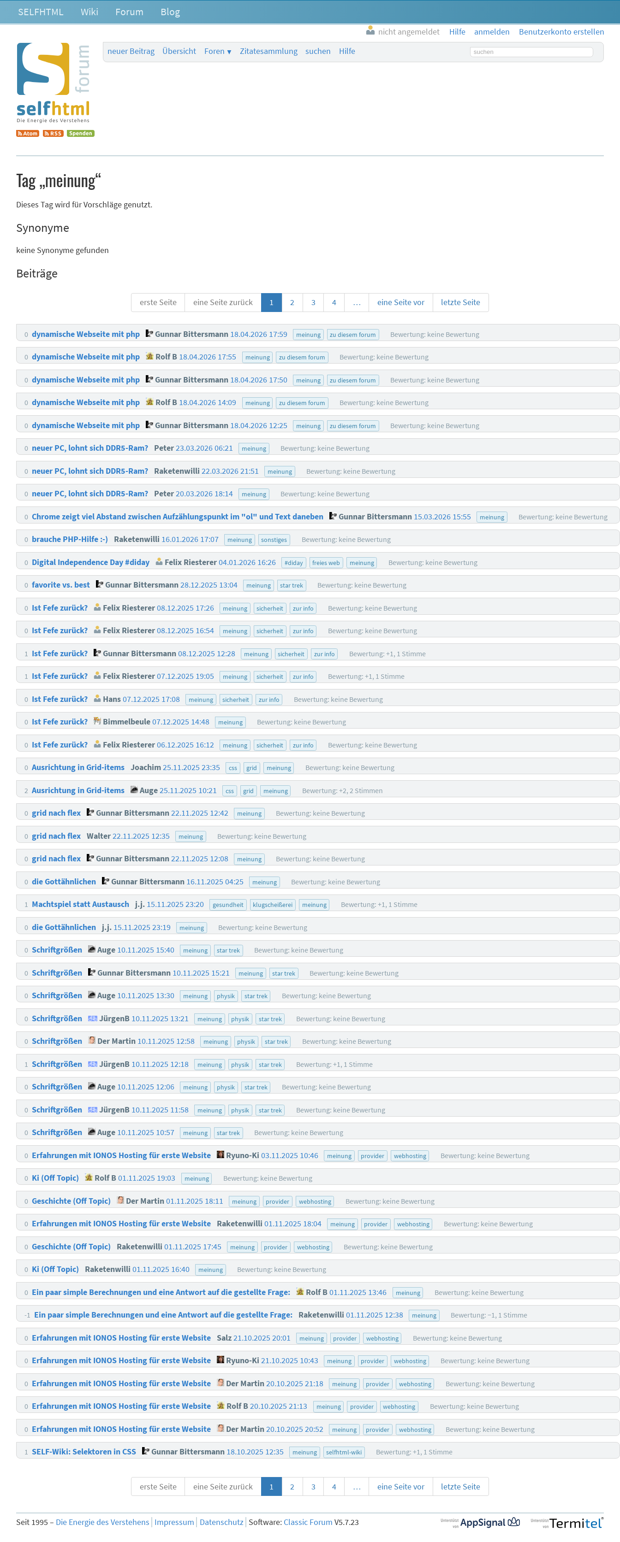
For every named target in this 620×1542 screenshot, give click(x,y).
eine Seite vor (400, 302)
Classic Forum (308, 1522)
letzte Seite (460, 302)
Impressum (174, 1522)
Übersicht (179, 51)
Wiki (89, 11)
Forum (129, 11)
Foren (214, 51)
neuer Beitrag (131, 51)
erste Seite (158, 302)
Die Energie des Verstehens (102, 1522)
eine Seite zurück (223, 302)
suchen (318, 51)
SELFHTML (41, 11)
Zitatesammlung (269, 51)
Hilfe (347, 51)
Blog (170, 11)
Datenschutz (222, 1522)
